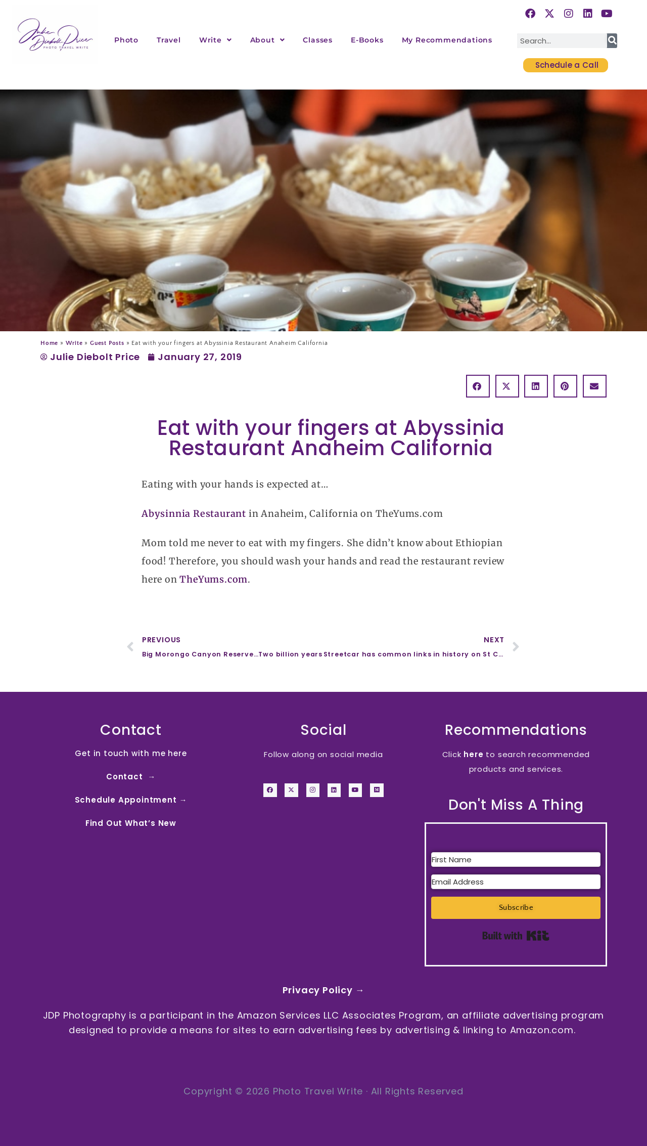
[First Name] (515, 859)
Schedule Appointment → (131, 800)
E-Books (367, 40)
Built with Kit (515, 936)
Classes (318, 40)
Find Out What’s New (130, 823)
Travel (169, 40)
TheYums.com (213, 579)
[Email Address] (515, 881)
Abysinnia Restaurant (194, 513)
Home (49, 343)
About (267, 40)
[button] (478, 386)
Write (215, 40)
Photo (126, 40)
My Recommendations (447, 40)
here (473, 754)
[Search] (612, 40)
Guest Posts (107, 343)
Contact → (131, 776)
